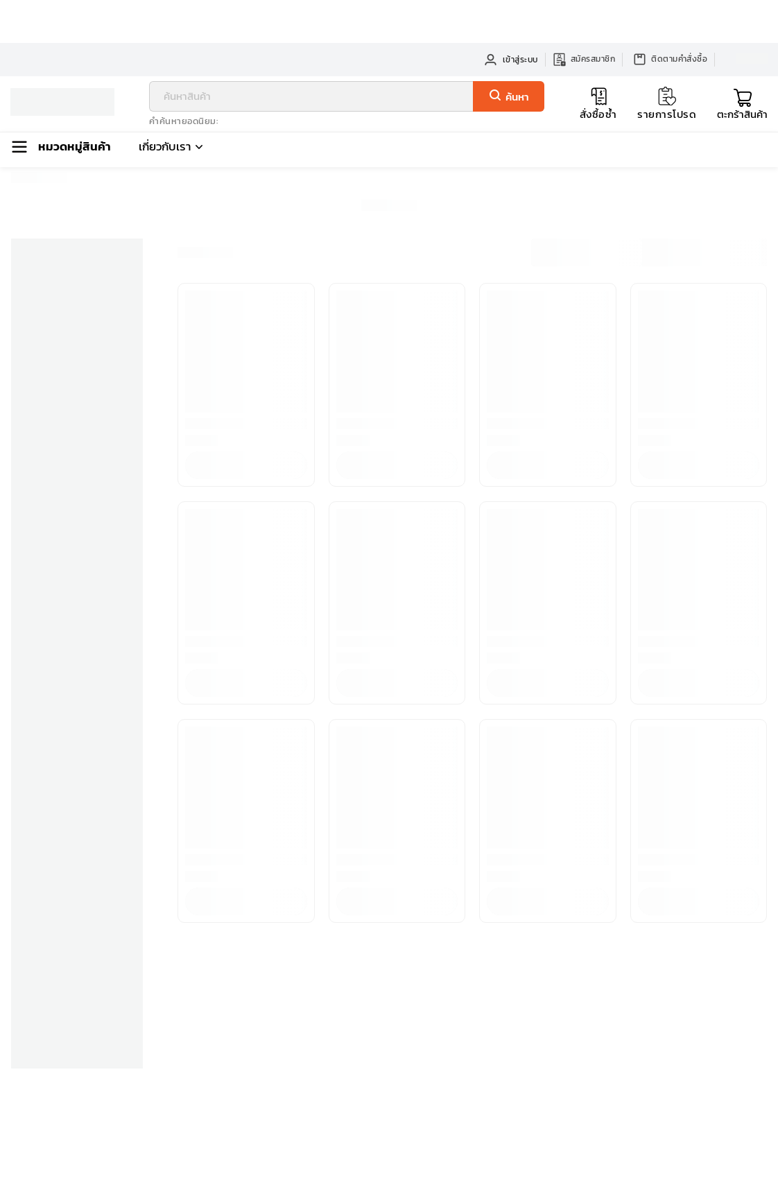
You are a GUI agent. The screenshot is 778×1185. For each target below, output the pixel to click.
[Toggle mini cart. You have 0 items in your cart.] (742, 104)
